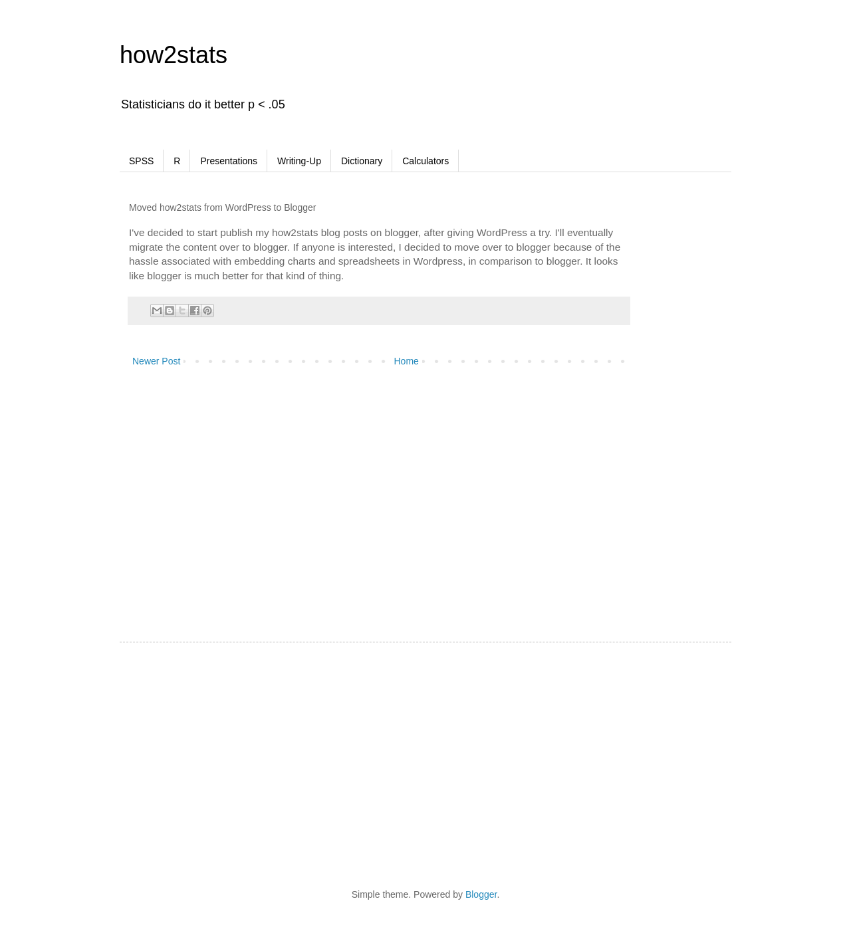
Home (406, 361)
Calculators (425, 161)
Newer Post (156, 361)
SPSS (141, 161)
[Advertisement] (711, 395)
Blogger (481, 894)
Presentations (228, 161)
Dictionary (361, 161)
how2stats (173, 54)
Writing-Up (299, 161)
